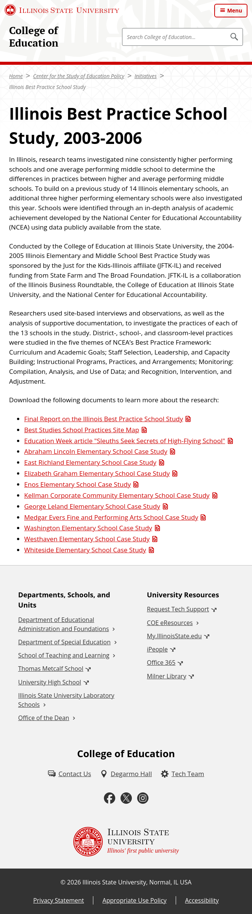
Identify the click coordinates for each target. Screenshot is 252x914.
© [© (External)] (62, 882)
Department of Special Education (64, 642)
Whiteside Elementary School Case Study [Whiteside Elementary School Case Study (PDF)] (85, 549)
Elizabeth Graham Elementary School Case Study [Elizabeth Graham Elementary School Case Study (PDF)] (97, 473)
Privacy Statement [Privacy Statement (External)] (58, 900)
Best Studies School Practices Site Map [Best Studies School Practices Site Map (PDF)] (81, 429)
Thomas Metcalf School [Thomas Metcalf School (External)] (50, 668)
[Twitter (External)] (126, 798)
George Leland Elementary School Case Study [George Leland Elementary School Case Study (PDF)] (92, 506)
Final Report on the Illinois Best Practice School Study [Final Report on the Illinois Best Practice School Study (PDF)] (103, 418)
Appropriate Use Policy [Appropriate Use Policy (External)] (134, 900)
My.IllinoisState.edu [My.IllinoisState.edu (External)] (174, 636)
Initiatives (146, 76)
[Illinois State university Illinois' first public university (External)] (126, 841)
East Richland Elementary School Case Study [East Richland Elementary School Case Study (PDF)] (90, 462)
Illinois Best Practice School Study (47, 87)
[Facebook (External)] (109, 798)
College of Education (33, 36)
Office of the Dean (43, 718)
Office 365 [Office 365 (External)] (161, 662)
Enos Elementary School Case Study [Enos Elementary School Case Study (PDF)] (77, 484)
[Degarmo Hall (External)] (126, 774)
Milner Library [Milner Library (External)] (166, 676)
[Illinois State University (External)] (62, 10)
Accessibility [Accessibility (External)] (202, 900)
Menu (234, 10)
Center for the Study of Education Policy (78, 76)
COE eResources (170, 623)
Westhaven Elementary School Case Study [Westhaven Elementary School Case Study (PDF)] (87, 538)
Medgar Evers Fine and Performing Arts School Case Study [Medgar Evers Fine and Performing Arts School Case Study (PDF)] (111, 517)
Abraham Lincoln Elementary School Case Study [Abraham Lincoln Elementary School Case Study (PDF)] (95, 451)
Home (16, 76)
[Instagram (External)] (143, 798)
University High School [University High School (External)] (49, 682)
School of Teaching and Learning (63, 655)
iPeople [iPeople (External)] (157, 649)
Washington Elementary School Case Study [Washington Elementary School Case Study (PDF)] (88, 527)
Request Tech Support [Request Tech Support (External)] (178, 609)
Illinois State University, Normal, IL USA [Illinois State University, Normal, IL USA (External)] (137, 882)
